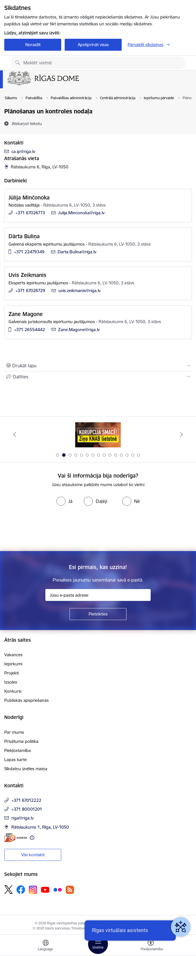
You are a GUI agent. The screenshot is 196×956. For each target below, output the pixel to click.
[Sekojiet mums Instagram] (33, 890)
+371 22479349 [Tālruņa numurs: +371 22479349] (29, 251)
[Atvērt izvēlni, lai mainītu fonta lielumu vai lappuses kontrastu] (151, 946)
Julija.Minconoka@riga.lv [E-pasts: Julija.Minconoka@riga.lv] (81, 212)
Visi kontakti (32, 854)
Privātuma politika (21, 741)
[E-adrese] (15, 837)
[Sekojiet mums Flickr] (57, 889)
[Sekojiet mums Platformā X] (8, 889)
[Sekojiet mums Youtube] (45, 889)
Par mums (14, 732)
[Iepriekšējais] (14, 434)
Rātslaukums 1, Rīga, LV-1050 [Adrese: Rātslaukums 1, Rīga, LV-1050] (40, 827)
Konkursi (12, 691)
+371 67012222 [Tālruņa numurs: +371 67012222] (26, 800)
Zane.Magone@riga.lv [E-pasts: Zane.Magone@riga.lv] (79, 329)
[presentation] (47, 530)
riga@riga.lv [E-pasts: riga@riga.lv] (22, 818)
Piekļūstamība (17, 750)
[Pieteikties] (98, 614)
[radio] (64, 501)
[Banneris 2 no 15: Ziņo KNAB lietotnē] (98, 434)
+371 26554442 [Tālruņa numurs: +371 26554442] (29, 329)
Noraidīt (32, 44)
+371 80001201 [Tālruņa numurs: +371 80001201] (26, 809)
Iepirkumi (13, 663)
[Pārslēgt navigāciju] (98, 944)
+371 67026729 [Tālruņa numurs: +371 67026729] (30, 290)
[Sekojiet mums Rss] (70, 890)
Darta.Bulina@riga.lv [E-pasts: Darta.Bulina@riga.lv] (77, 251)
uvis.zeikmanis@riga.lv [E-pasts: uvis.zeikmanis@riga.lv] (79, 290)
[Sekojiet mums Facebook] (21, 889)
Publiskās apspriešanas (26, 700)
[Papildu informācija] (32, 837)
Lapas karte (15, 759)
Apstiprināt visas (93, 44)
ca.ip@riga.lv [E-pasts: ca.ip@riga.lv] (23, 151)
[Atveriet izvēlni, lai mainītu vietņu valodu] (46, 946)
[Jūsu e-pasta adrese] (98, 595)
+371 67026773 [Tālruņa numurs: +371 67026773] (30, 212)
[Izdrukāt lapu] (98, 365)
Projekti (11, 673)
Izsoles (10, 682)
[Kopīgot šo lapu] (98, 376)
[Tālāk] (181, 434)
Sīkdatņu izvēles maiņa (25, 768)
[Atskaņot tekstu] (27, 123)
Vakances (13, 654)
